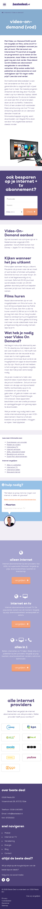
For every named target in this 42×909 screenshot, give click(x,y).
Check (30, 211)
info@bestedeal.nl (15, 813)
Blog (7, 849)
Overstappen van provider (17, 442)
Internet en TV (12, 467)
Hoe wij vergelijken (33, 896)
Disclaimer (5, 903)
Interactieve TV (12, 447)
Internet (7, 12)
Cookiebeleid (6, 901)
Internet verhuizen (13, 449)
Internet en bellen (13, 470)
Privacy (4, 898)
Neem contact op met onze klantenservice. (20, 499)
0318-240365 (16, 809)
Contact (8, 853)
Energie (8, 845)
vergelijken (20, 580)
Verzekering (10, 841)
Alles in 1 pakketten (14, 465)
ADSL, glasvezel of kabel (16, 452)
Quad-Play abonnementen (17, 456)
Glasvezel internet (13, 472)
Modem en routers (13, 445)
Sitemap (5, 905)
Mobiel (7, 833)
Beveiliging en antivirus (15, 454)
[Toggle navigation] (4, 4)
